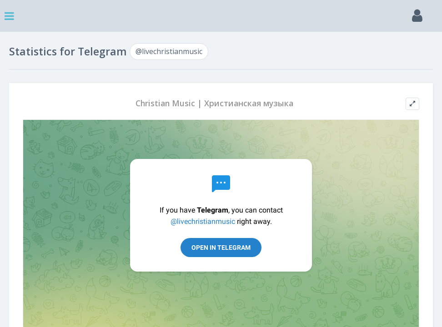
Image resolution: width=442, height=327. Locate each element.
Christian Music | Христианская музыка (214, 103)
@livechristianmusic (169, 51)
